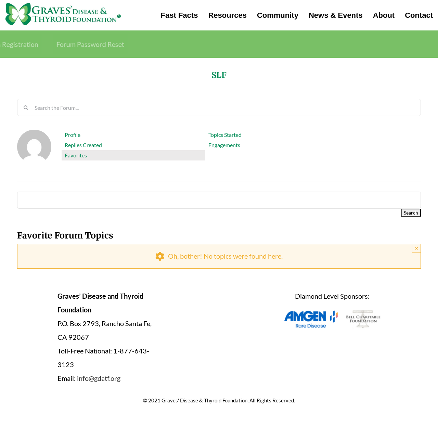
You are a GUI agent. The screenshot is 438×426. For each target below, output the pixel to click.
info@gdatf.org (98, 378)
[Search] (25, 107)
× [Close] (416, 248)
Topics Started (225, 134)
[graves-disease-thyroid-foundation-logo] (63, 5)
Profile (72, 134)
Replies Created (83, 145)
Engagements (224, 145)
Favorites (76, 155)
